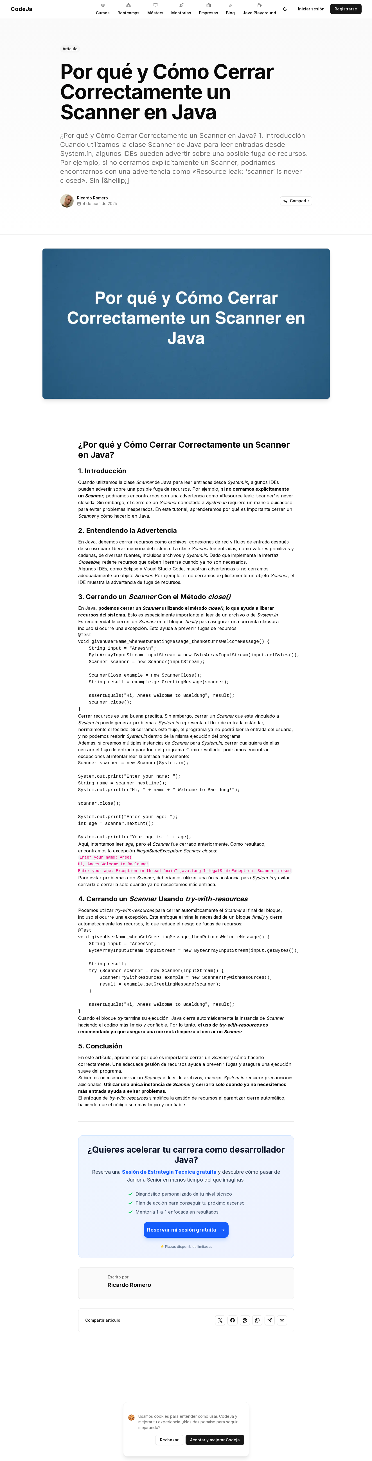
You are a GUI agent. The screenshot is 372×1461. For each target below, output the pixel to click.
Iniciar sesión (311, 8)
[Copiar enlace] (282, 1320)
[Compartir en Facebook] (232, 1320)
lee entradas (223, 548)
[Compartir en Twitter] (220, 1320)
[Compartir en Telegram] (270, 1320)
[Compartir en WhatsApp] (257, 1320)
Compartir (296, 200)
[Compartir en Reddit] (245, 1320)
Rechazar (169, 1439)
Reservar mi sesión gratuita (186, 1230)
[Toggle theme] (285, 9)
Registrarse (346, 8)
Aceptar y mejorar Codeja (215, 1439)
